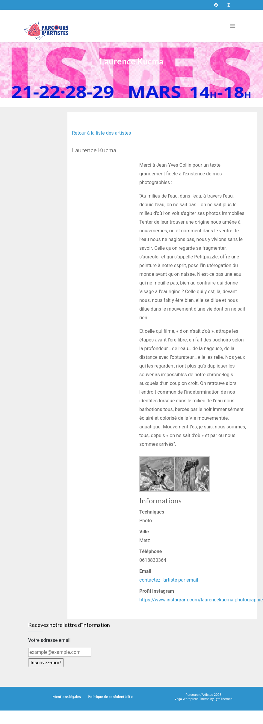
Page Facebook (216, 5)
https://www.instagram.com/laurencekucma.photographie (201, 600)
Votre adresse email (49, 640)
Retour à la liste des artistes (101, 133)
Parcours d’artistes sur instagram (228, 5)
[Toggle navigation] (232, 26)
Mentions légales (66, 696)
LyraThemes (223, 699)
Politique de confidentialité (110, 696)
